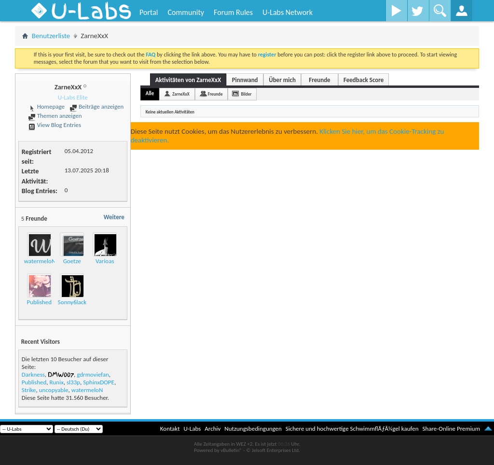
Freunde (319, 80)
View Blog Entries (54, 124)
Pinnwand (245, 80)
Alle (150, 93)
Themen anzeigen (55, 115)
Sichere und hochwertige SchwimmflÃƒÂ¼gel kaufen (352, 428)
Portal (148, 12)
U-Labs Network (287, 12)
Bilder (246, 94)
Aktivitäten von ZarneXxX (188, 80)
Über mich (282, 80)
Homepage (46, 106)
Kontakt (170, 428)
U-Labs (192, 428)
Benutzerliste (51, 35)
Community (185, 12)
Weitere (114, 217)
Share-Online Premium (451, 428)
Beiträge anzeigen (96, 106)
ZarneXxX (180, 94)
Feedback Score (363, 80)
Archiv (212, 428)
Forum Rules (233, 12)
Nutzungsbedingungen (253, 428)
